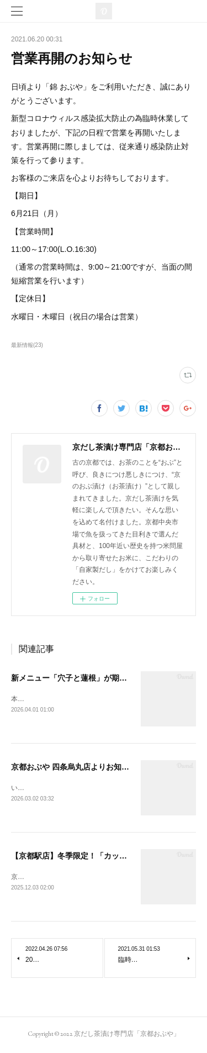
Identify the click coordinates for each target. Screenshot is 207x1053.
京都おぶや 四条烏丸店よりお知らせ (74, 767)
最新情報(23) (27, 345)
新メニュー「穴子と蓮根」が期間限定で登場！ (92, 677)
